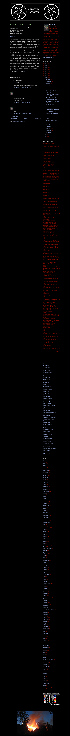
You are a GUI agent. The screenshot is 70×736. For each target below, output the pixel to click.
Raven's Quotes (46, 440)
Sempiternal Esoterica (48, 443)
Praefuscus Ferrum (47, 434)
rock (44, 638)
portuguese (45, 626)
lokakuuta (48, 83)
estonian (45, 536)
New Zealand (46, 610)
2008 (46, 136)
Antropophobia (46, 367)
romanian (45, 640)
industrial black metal (47, 571)
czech (44, 508)
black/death (45, 487)
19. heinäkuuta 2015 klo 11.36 (23, 113)
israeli (44, 578)
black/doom (45, 489)
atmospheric (46, 470)
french (44, 546)
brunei (44, 494)
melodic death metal (47, 597)
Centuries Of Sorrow (47, 379)
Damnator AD (46, 384)
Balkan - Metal (46, 370)
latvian (44, 586)
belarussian (45, 482)
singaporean (46, 647)
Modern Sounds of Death (48, 419)
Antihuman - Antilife (47, 363)
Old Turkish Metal (47, 427)
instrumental (46, 574)
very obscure (46, 683)
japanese (45, 581)
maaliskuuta (49, 130)
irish (44, 576)
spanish (45, 650)
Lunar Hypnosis (46, 410)
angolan (45, 465)
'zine (44, 460)
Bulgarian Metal (46, 377)
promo (44, 631)
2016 (46, 65)
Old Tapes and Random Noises (50, 426)
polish (44, 624)
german (45, 550)
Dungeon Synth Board (48, 393)
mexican (45, 600)
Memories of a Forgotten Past (49, 412)
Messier (45, 598)
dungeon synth (46, 527)
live (44, 590)
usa (44, 676)
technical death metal (48, 661)
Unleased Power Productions (49, 448)
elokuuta (48, 87)
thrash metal (46, 662)
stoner (44, 654)
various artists (46, 681)
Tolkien (44, 668)
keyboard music (46, 583)
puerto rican (46, 633)
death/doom (46, 519)
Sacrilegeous (46, 645)
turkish (44, 669)
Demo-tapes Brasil (47, 386)
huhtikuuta (48, 128)
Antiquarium (46, 365)
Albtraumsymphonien (47, 362)
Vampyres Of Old (47, 450)
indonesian (45, 567)
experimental (46, 538)
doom (44, 526)
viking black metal (47, 687)
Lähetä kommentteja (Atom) (19, 121)
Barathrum (45, 477)
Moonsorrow (46, 604)
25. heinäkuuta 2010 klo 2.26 (22, 87)
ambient (45, 463)
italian (44, 579)
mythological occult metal (48, 609)
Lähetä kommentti (14, 116)
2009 (46, 134)
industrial (45, 569)
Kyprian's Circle (46, 584)
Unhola (44, 674)
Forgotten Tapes (46, 394)
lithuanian (45, 588)
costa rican (45, 503)
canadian (45, 498)
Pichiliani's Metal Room (48, 429)
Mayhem (45, 595)
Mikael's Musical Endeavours (49, 417)
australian (45, 472)
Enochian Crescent (47, 533)
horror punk (45, 562)
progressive (45, 629)
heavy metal (46, 560)
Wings (44, 688)
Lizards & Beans (46, 408)
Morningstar (46, 607)
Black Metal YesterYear (48, 374)
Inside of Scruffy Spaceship (49, 405)
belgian (44, 484)
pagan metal (46, 619)
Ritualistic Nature (47, 441)
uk (43, 671)
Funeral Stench (46, 396)
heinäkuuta (48, 89)
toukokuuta (48, 126)
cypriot (44, 507)
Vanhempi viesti (37, 118)
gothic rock (45, 553)
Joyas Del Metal (46, 407)
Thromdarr (45, 664)
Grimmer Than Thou (47, 398)
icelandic (45, 565)
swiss (44, 657)
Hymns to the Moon (47, 401)
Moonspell (45, 605)
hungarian (45, 564)
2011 (46, 75)
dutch (44, 529)
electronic (45, 531)
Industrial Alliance (47, 403)
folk (44, 543)
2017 (46, 63)
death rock (45, 517)
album (44, 462)
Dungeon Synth (46, 391)
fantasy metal (46, 539)
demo (44, 524)
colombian (45, 500)
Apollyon (45, 467)
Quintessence (46, 436)
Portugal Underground (48, 433)
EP (44, 534)
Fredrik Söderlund (47, 545)
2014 (46, 69)
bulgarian (45, 496)
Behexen (45, 481)
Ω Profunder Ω (46, 453)
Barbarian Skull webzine (48, 372)
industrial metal (46, 572)
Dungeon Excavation (47, 389)
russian (44, 643)
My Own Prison (46, 422)
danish (44, 510)
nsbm (44, 616)
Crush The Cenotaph (47, 382)
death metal (45, 515)
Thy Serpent (46, 666)
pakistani (45, 621)
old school (45, 617)
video (44, 685)
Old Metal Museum (47, 424)
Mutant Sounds (46, 420)
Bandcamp (45, 475)
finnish (44, 541)
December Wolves (47, 522)
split (44, 652)
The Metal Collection (47, 446)
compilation (45, 501)
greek (44, 555)
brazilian (45, 493)
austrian (45, 474)
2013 (46, 71)
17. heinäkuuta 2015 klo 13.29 (23, 102)
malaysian (45, 593)
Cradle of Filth (46, 505)
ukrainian (45, 673)
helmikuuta (48, 132)
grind (44, 557)
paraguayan (46, 623)
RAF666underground (47, 438)
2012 (46, 73)
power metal (46, 628)
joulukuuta (48, 79)
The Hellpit (45, 445)
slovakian (45, 649)
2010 (46, 77)
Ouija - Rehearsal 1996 (51, 111)
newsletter (45, 612)
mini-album (45, 602)
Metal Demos (46, 413)
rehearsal (45, 635)
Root (44, 642)
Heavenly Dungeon (47, 400)
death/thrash (46, 520)
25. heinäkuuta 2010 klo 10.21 (23, 95)
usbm (44, 678)
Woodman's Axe (46, 452)
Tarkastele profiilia (48, 57)
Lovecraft (45, 591)
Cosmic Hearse (46, 381)
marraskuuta (49, 81)
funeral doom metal (47, 548)
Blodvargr (45, 375)
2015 (46, 67)
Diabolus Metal (46, 388)
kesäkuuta (48, 124)
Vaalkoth (45, 680)
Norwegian (45, 614)
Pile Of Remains (46, 431)
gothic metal (46, 552)
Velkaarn (15, 90)
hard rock (45, 558)
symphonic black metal (48, 659)
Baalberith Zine (46, 368)
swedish (45, 655)
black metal (45, 486)
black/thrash (46, 491)
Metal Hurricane (46, 415)
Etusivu (25, 118)
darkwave (45, 513)
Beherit (44, 479)
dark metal (45, 512)
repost (44, 636)
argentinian (45, 468)
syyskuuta (48, 85)
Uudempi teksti (13, 118)
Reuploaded (12, 36)
